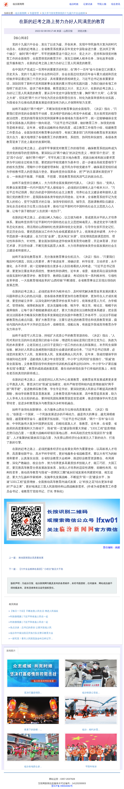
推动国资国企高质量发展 (31, 557)
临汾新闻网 (20, 13)
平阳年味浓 (91, 766)
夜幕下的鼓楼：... (33, 729)
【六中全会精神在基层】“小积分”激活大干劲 (41, 569)
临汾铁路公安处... (91, 692)
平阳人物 (101, 4)
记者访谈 (87, 4)
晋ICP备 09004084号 (62, 786)
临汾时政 (73, 4)
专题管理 (34, 13)
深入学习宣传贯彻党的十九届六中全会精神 (63, 13)
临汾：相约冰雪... (91, 729)
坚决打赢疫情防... (33, 692)
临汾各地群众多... (33, 766)
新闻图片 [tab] (11, 650)
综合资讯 (115, 4)
